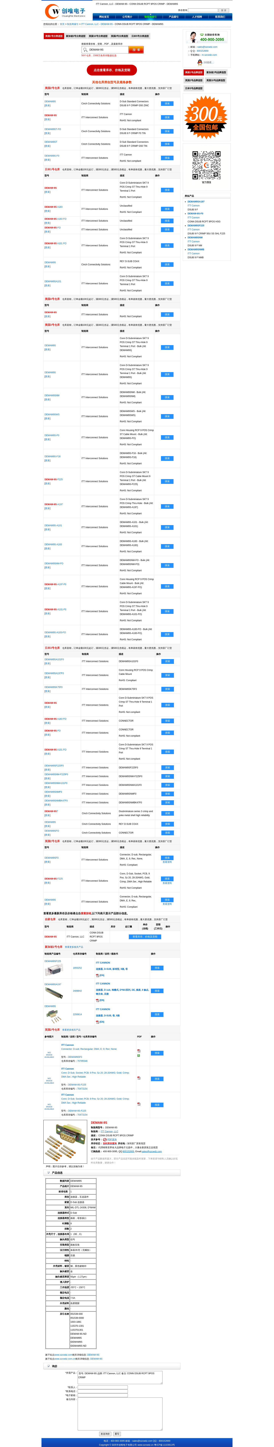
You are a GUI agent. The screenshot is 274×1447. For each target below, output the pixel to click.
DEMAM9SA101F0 (54, 659)
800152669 (128, 1151)
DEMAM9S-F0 (52, 156)
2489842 (77, 991)
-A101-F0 (55, 609)
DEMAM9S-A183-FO (55, 632)
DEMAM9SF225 (53, 961)
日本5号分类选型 (140, 36)
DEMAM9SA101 (53, 281)
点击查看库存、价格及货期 (112, 70)
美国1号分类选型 (54, 36)
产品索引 (174, 16)
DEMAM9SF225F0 (54, 765)
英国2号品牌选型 (193, 80)
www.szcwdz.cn (146, 1445)
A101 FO (55, 243)
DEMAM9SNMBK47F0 (56, 800)
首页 (62, 24)
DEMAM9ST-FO (53, 129)
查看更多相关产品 (74, 947)
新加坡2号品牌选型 (216, 72)
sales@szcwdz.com (152, 1151)
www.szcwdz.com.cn (64, 1358)
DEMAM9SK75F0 (54, 687)
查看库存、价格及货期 (145, 936)
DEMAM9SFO (52, 831)
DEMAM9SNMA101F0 (56, 783)
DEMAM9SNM (52, 395)
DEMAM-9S (107, 24)
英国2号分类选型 (119, 36)
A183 (54, 207)
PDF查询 (112, 1139)
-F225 (54, 479)
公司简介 (127, 16)
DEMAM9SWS (52, 414)
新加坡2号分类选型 (76, 36)
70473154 (82, 1088)
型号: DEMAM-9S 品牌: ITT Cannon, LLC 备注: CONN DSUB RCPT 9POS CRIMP (120, 1377)
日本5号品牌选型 (193, 88)
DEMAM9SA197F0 (54, 673)
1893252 (77, 968)
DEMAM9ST (51, 142)
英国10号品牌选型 (215, 80)
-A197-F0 (55, 584)
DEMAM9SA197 (53, 984)
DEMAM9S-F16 (53, 456)
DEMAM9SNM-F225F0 (56, 774)
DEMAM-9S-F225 (77, 1084)
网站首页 (104, 16)
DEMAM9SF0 (51, 858)
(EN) (100, 975)
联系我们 (220, 16)
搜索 (167, 103)
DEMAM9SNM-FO (54, 563)
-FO (53, 227)
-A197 (54, 504)
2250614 (77, 1014)
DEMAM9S (50, 101)
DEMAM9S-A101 (53, 525)
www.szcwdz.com (63, 1354)
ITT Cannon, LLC (90, 24)
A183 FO (55, 219)
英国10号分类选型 (98, 36)
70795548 (82, 1061)
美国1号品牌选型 (193, 72)
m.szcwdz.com (209, 55)
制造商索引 (150, 16)
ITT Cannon (194, 205)
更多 (47, 105)
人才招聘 (197, 16)
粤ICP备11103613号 (164, 1445)
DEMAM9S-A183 (53, 544)
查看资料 (167, 862)
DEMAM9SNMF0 (53, 792)
